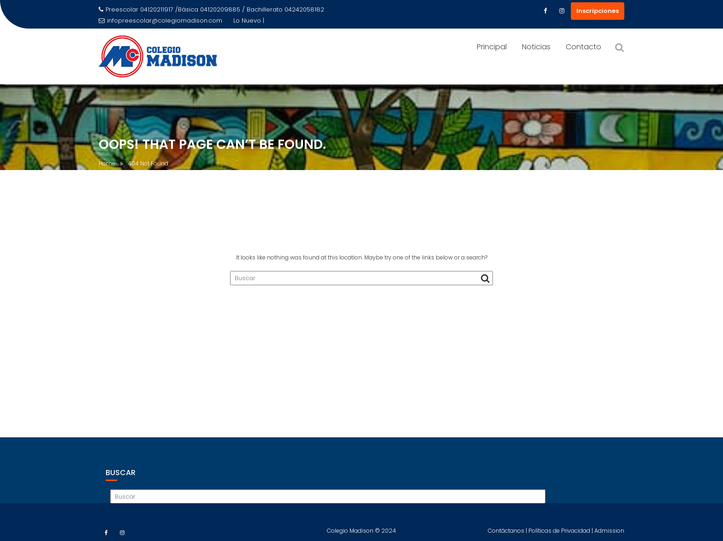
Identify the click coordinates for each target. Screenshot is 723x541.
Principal (492, 46)
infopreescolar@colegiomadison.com (160, 20)
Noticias (536, 46)
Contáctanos (507, 534)
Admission (609, 534)
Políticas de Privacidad (560, 534)
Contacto (583, 46)
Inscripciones (597, 10)
